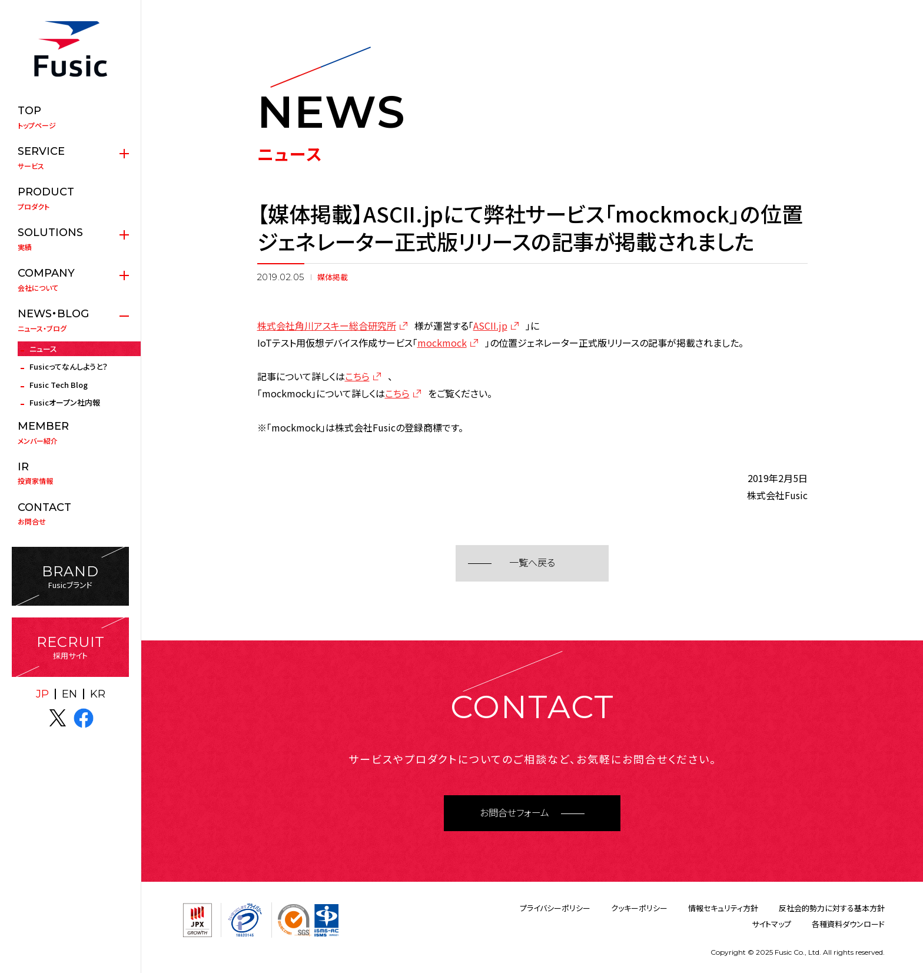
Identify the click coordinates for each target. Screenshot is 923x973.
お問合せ (70, 514)
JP (42, 694)
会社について (70, 280)
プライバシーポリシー (555, 908)
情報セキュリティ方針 (723, 908)
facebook (84, 718)
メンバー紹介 (70, 433)
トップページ (70, 117)
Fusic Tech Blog (58, 384)
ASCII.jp (490, 325)
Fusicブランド (70, 576)
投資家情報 (70, 473)
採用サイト (70, 647)
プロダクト (70, 198)
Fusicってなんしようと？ (68, 366)
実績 (70, 239)
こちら (357, 376)
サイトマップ (771, 923)
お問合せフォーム (514, 813)
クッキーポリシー (639, 908)
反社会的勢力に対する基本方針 (832, 908)
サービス (70, 158)
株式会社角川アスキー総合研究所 (326, 325)
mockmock (442, 343)
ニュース (43, 348)
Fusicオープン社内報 (64, 402)
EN (69, 694)
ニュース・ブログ (70, 320)
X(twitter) (58, 718)
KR (97, 694)
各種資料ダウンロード (848, 923)
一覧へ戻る (532, 563)
